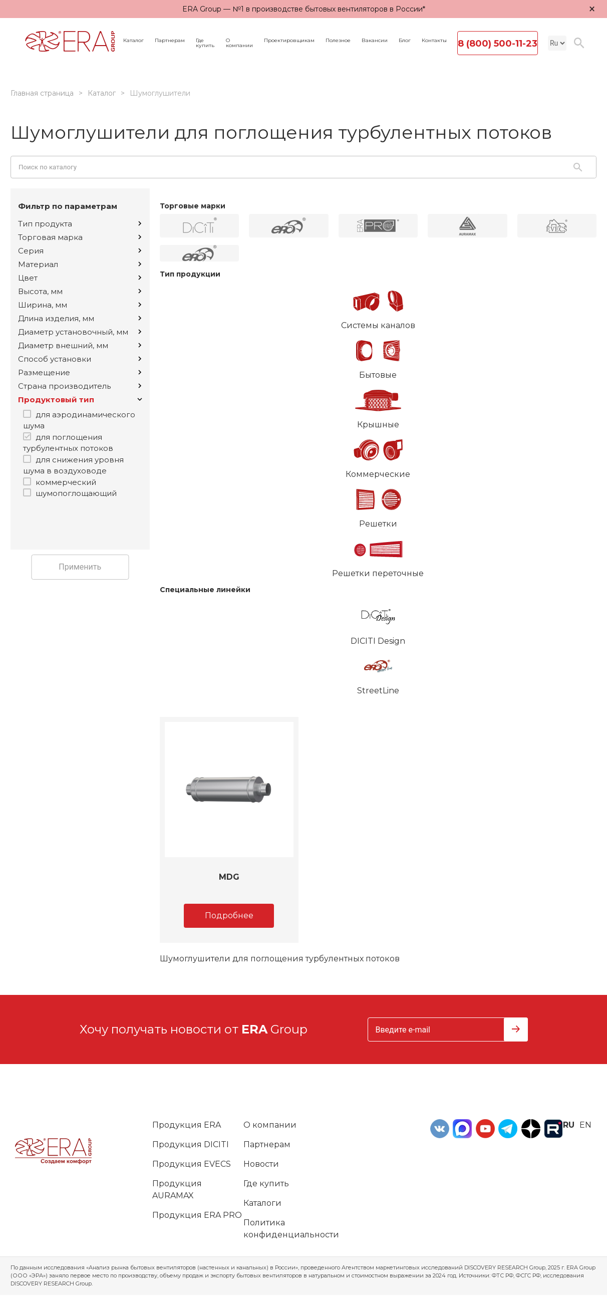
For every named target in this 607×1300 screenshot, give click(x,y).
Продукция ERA (186, 1125)
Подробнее (229, 915)
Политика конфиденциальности (291, 1228)
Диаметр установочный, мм (79, 332)
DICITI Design (378, 622)
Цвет (79, 278)
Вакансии (375, 40)
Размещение (79, 372)
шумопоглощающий (76, 493)
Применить (80, 567)
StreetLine (378, 671)
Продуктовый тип (80, 399)
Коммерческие (378, 455)
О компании (239, 43)
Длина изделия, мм (79, 318)
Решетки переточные (378, 554)
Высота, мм (79, 291)
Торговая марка (79, 237)
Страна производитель (79, 386)
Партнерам (170, 40)
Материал (79, 264)
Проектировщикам (289, 40)
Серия (79, 250)
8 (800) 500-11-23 (497, 43)
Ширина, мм (79, 305)
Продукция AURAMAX (177, 1189)
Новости (261, 1164)
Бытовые (378, 356)
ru (568, 1125)
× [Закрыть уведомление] (592, 9)
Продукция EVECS (191, 1164)
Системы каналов (378, 306)
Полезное (338, 40)
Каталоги (262, 1203)
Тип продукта (79, 223)
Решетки (378, 504)
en (585, 1125)
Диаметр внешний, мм (79, 345)
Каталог (133, 40)
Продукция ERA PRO (197, 1215)
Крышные (378, 405)
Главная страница (42, 93)
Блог (405, 40)
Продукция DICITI (190, 1144)
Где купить (205, 43)
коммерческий (66, 482)
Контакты (434, 40)
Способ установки (79, 359)
